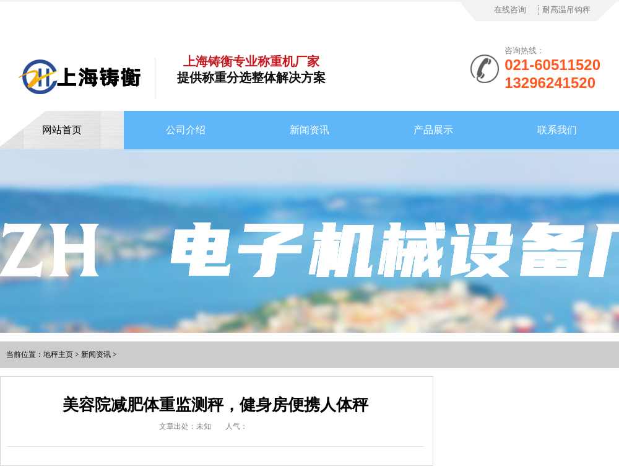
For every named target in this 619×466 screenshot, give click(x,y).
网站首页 (62, 130)
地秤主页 (58, 354)
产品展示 (433, 130)
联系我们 (557, 130)
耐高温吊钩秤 (566, 9)
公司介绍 (186, 130)
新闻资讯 (309, 130)
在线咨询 (510, 9)
